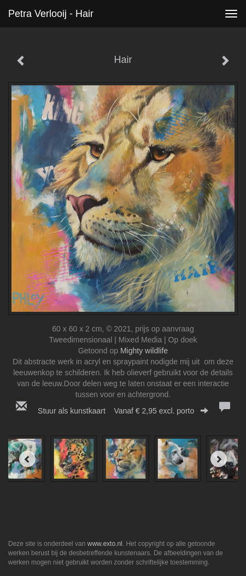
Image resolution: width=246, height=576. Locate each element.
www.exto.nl (104, 544)
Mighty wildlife (144, 350)
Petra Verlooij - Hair (50, 13)
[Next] (218, 459)
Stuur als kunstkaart (123, 410)
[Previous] (27, 459)
